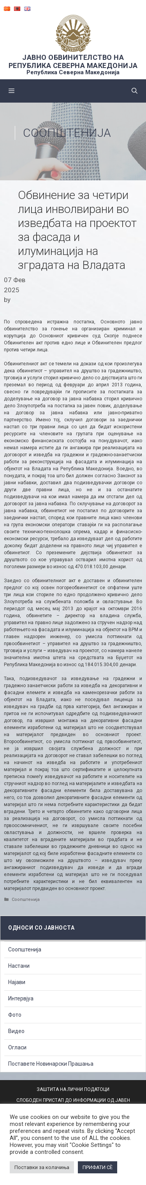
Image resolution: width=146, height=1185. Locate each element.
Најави (16, 982)
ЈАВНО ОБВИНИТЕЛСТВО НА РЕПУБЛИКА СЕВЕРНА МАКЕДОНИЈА (73, 61)
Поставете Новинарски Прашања (50, 1064)
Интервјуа (20, 998)
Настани (19, 966)
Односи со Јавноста (41, 928)
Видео (16, 1031)
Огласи (17, 1047)
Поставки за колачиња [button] (41, 1167)
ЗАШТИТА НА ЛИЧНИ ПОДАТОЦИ (73, 1089)
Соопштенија (67, 133)
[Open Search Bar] (134, 91)
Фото (14, 1015)
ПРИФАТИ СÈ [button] (98, 1167)
